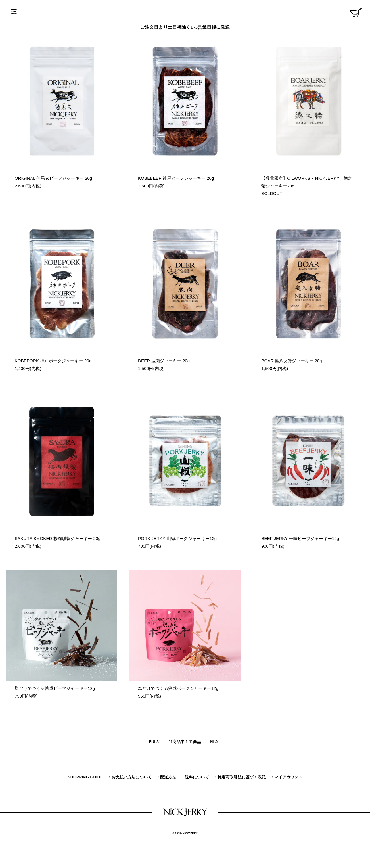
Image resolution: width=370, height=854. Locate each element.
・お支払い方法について (129, 777)
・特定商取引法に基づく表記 (240, 777)
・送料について (195, 777)
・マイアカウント (286, 777)
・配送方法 (166, 777)
